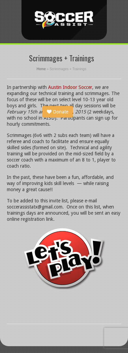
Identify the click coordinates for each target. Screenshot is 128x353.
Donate (57, 111)
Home (41, 69)
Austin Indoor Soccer (70, 87)
